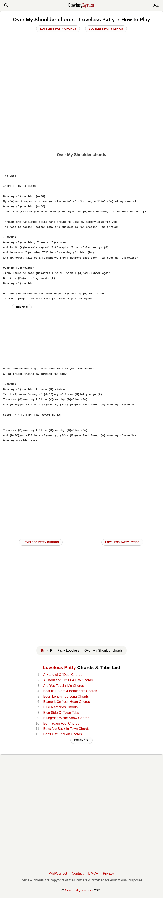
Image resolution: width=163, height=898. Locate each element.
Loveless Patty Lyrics (106, 28)
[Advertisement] (81, 119)
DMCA (93, 873)
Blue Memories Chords (60, 707)
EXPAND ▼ (81, 740)
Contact (78, 873)
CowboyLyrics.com (79, 890)
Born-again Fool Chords (61, 723)
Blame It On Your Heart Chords (66, 701)
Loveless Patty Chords (58, 28)
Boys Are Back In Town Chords (66, 728)
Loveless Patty (59, 667)
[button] (6, 5)
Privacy (108, 873)
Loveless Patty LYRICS (122, 542)
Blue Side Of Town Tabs (61, 712)
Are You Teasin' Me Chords (63, 685)
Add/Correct (58, 873)
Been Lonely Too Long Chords (66, 696)
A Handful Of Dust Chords (62, 675)
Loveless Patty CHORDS (41, 542)
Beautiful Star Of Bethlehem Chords (70, 691)
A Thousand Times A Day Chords (68, 680)
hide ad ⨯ (22, 307)
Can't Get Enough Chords (62, 734)
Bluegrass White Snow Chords (66, 718)
